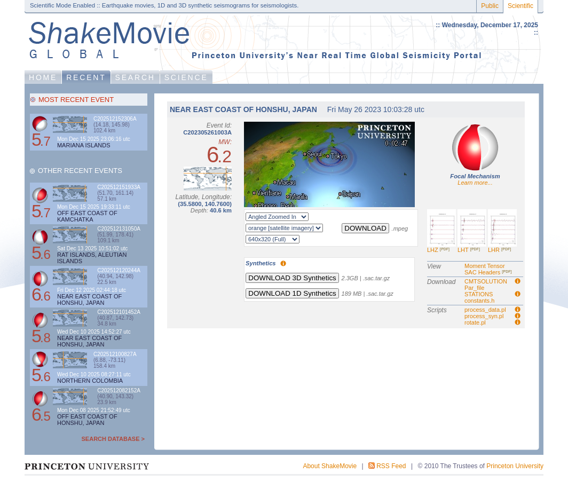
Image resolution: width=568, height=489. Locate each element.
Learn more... (474, 182)
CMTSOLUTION (485, 281)
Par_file (474, 288)
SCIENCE (186, 77)
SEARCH (135, 77)
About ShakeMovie (330, 466)
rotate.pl (475, 322)
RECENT (86, 77)
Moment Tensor (484, 266)
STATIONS (478, 294)
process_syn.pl (483, 316)
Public (490, 6)
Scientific (520, 6)
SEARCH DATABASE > (113, 439)
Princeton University (514, 466)
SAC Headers (488, 272)
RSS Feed (391, 466)
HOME (43, 77)
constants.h (479, 300)
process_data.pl (485, 309)
